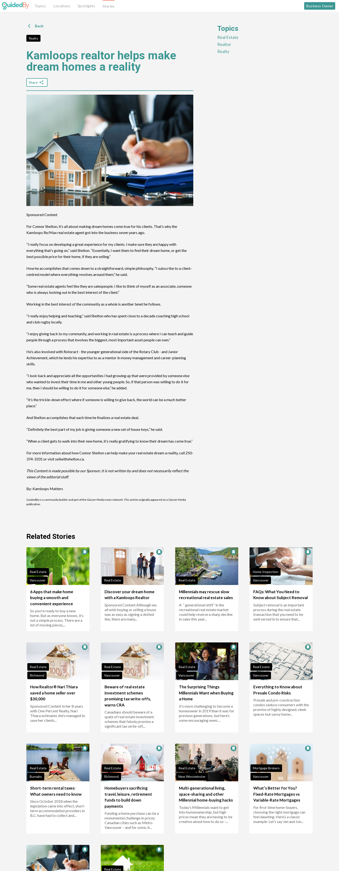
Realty (33, 38)
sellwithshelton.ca (69, 459)
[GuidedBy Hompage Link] (15, 6)
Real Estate (227, 37)
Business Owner (319, 6)
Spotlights (86, 6)
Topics (40, 6)
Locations (61, 6)
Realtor (224, 44)
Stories (109, 6)
